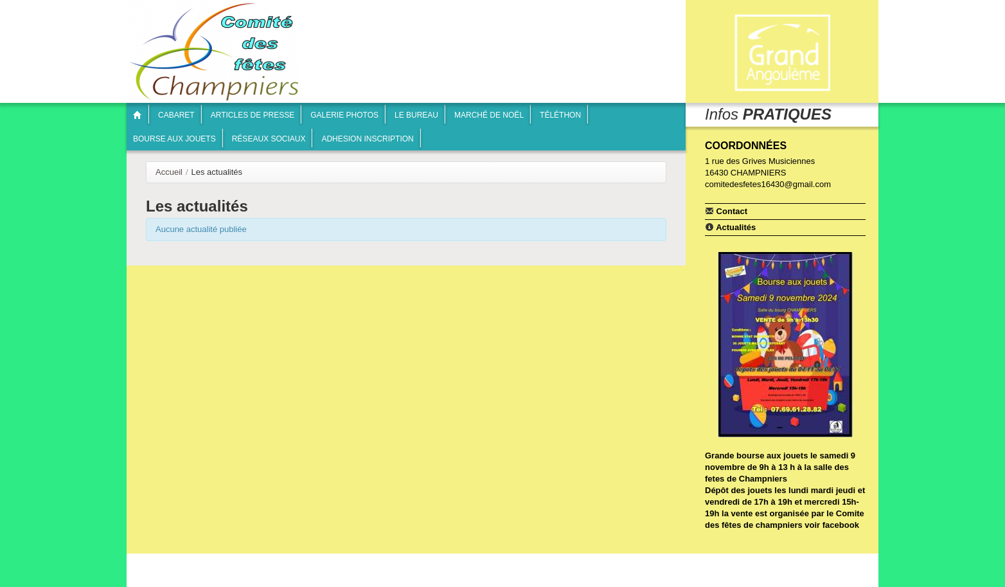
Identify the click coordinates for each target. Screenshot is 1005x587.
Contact (726, 211)
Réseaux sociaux (269, 138)
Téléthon (560, 115)
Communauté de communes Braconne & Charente (782, 53)
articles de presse (253, 115)
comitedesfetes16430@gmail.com (768, 184)
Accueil (169, 172)
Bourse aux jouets (174, 138)
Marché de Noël (489, 115)
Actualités (730, 227)
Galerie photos (344, 115)
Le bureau (416, 115)
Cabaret (176, 115)
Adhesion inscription (367, 138)
